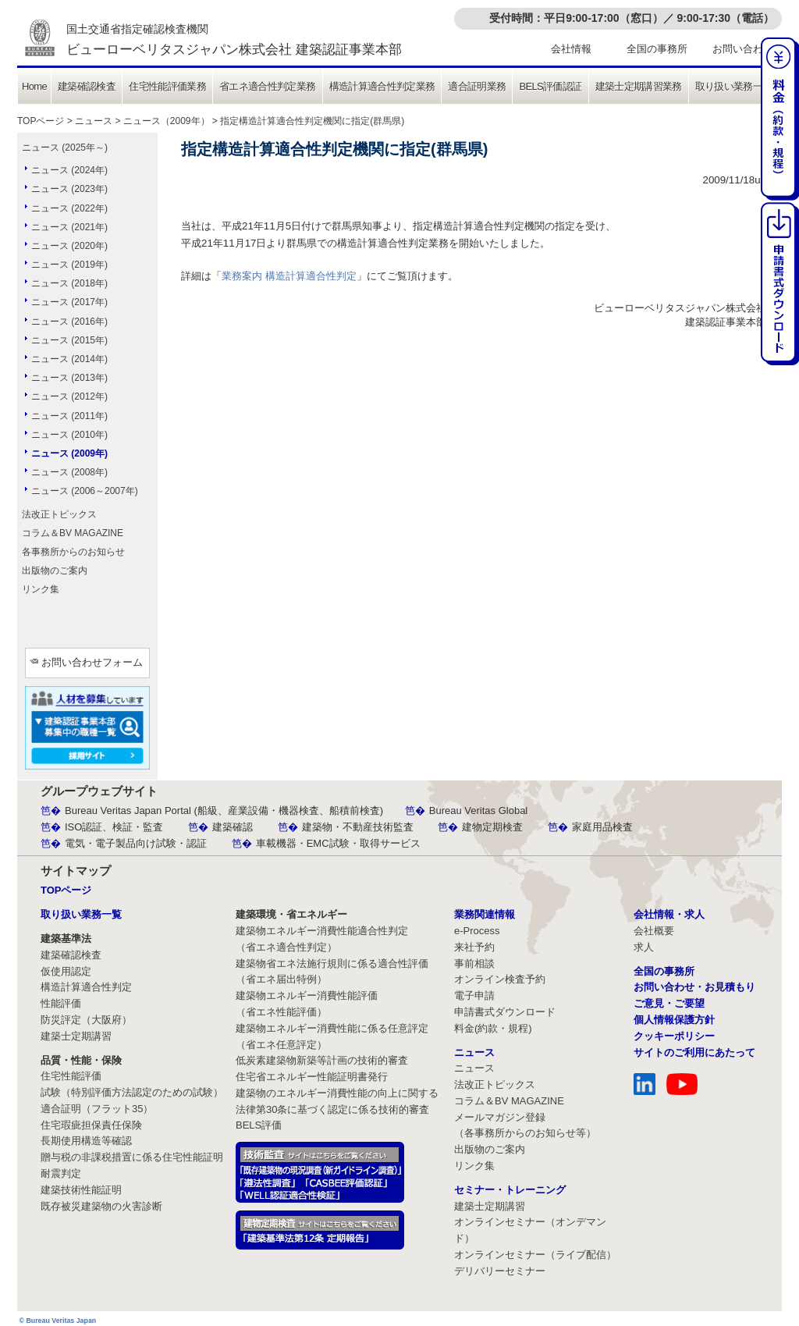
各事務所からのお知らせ (73, 551)
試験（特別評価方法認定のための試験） (132, 1092)
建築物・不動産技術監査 (358, 827)
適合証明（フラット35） (97, 1108)
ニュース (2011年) (69, 416)
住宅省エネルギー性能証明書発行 (312, 1076)
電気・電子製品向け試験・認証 (136, 843)
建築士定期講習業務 (638, 86)
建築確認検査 (86, 86)
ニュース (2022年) (69, 208)
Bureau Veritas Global (478, 810)
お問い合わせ (742, 49)
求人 (644, 947)
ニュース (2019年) (69, 264)
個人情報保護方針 (674, 1020)
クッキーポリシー (674, 1036)
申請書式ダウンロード (505, 1012)
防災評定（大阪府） (86, 1020)
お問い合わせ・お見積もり (694, 987)
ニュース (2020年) (69, 245)
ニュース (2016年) (69, 321)
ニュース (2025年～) (65, 147)
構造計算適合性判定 (86, 987)
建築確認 (232, 827)
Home (34, 86)
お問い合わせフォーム (92, 662)
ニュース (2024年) (69, 170)
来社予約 (474, 947)
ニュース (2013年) (69, 377)
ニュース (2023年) (69, 188)
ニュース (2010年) (69, 434)
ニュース (93, 121)
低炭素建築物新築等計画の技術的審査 (322, 1060)
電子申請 (474, 995)
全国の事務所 (657, 49)
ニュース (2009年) (69, 453)
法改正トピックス (59, 514)
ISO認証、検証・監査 (114, 827)
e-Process (477, 931)
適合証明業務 (477, 86)
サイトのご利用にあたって (694, 1052)
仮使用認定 (66, 971)
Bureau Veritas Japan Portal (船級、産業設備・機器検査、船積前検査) (224, 810)
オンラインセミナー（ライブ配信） (535, 1254)
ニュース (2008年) (69, 472)
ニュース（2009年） (166, 121)
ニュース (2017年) (69, 302)
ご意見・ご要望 (669, 1003)
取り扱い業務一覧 (733, 86)
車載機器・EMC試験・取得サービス (338, 843)
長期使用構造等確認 (86, 1140)
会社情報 (571, 49)
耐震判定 (61, 1173)
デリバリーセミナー (499, 1271)
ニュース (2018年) (69, 283)
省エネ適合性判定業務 (267, 86)
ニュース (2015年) (69, 340)
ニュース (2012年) (69, 396)
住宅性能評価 (71, 1076)
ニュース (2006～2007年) (84, 490)
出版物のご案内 (54, 570)
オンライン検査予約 (499, 979)
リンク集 (40, 589)
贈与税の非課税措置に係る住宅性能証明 (132, 1157)
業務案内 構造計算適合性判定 (289, 276)
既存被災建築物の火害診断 (101, 1206)
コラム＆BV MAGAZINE (72, 533)
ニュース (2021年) (69, 227)
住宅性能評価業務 (167, 86)
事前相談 (474, 963)
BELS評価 (259, 1125)
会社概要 (654, 931)
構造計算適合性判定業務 (382, 86)
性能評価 (61, 1003)
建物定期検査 (492, 827)
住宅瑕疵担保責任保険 (91, 1125)
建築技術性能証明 (81, 1190)
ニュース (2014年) (69, 359)
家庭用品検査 (602, 827)
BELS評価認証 (550, 86)
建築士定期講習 (76, 1036)
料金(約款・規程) (493, 1028)
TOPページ (40, 121)
